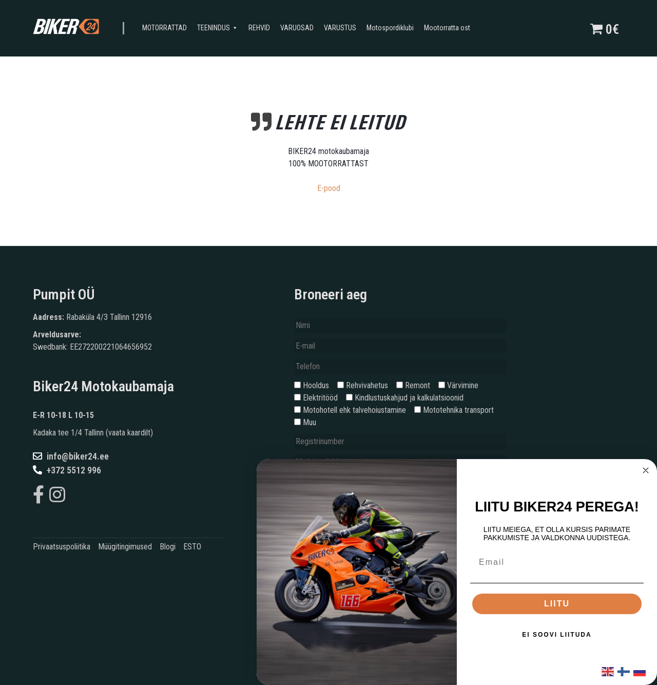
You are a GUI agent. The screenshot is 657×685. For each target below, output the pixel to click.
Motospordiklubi (390, 28)
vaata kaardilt (129, 432)
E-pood (328, 188)
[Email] (557, 562)
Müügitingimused (125, 546)
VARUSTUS (340, 28)
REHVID (259, 28)
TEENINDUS (217, 28)
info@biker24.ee (71, 456)
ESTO (192, 546)
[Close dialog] (646, 470)
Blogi (168, 546)
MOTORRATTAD (164, 28)
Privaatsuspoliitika (61, 546)
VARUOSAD (297, 28)
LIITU (557, 603)
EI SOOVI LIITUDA (556, 634)
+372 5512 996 (67, 470)
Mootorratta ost (447, 28)
